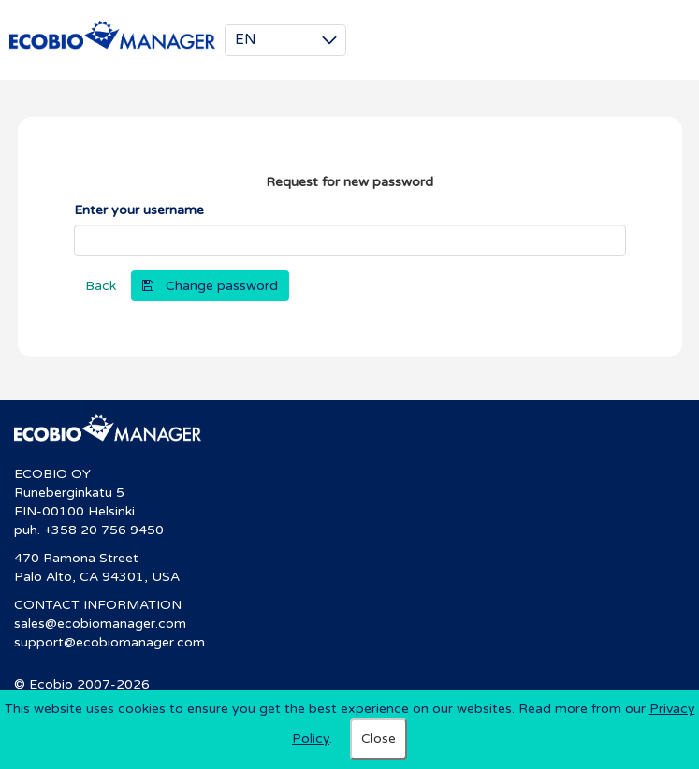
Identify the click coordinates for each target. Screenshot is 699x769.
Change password (222, 286)
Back (100, 286)
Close (378, 739)
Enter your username (139, 210)
